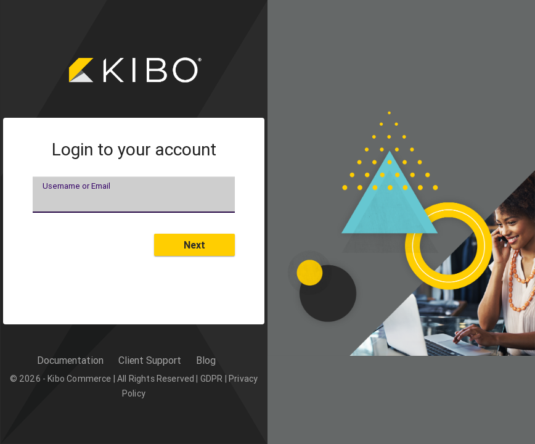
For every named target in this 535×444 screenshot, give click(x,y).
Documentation (70, 360)
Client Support (149, 360)
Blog (206, 360)
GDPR (211, 378)
